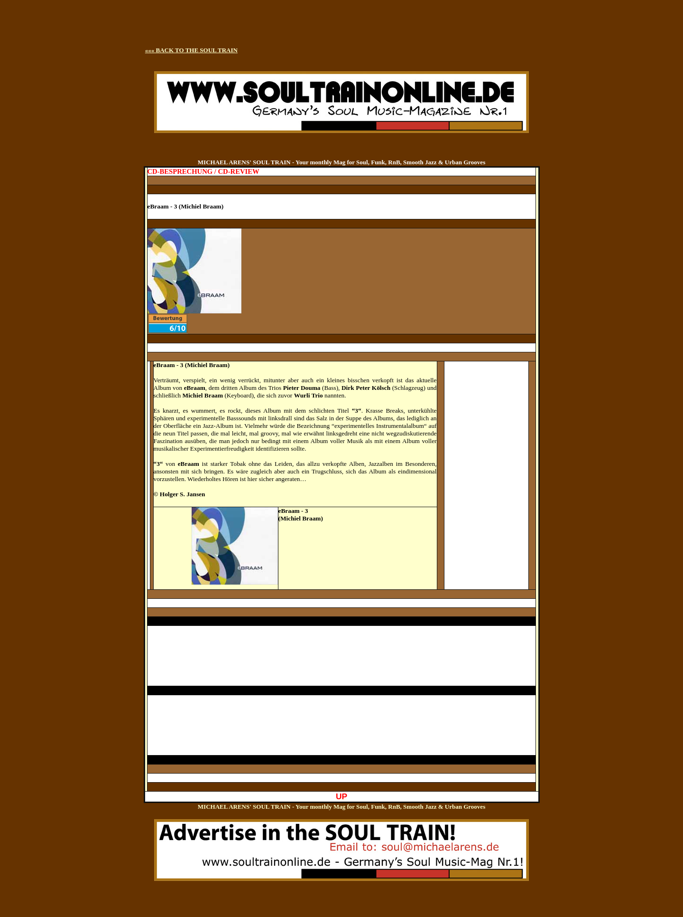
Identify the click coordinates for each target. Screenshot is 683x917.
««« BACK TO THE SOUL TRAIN (191, 50)
